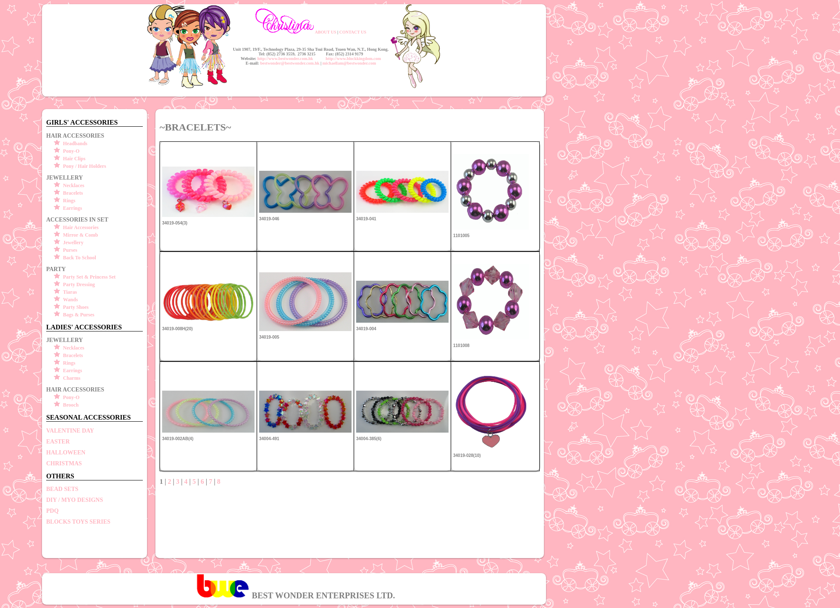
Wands (70, 300)
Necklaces (73, 185)
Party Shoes (76, 307)
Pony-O (71, 151)
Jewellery (73, 242)
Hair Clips (74, 159)
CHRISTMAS (64, 463)
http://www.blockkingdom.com (353, 58)
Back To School (79, 258)
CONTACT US (352, 32)
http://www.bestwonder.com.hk (285, 58)
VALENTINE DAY (70, 431)
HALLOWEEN (65, 452)
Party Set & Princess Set (89, 277)
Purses (70, 250)
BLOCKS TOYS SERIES (78, 522)
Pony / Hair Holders (84, 166)
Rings (69, 201)
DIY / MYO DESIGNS (74, 500)
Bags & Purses (78, 315)
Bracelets (73, 193)
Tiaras (70, 292)
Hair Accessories (81, 227)
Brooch (71, 405)
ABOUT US (325, 32)
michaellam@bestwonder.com (349, 63)
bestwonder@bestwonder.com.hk (289, 63)
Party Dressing (79, 284)
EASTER (58, 441)
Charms (71, 378)
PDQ (52, 511)
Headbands (75, 143)
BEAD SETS (62, 489)
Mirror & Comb (80, 235)
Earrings (72, 208)
